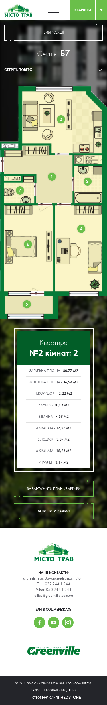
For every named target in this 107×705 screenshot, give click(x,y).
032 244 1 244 (57, 584)
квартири (82, 10)
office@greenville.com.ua (53, 595)
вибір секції (53, 32)
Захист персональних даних (53, 690)
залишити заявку (54, 511)
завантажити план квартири (54, 488)
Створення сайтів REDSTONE (53, 698)
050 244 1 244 (58, 590)
